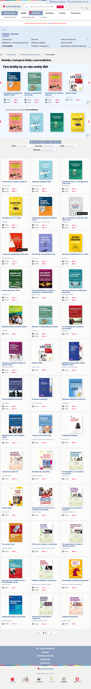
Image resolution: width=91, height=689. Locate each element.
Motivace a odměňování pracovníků (45, 327)
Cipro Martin (5, 403)
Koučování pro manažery (41, 472)
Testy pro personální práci (41, 435)
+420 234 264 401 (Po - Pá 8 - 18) (79, 2)
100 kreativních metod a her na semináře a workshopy (43, 509)
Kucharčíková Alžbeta (45, 584)
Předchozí (37, 633)
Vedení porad (7, 508)
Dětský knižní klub (10, 17)
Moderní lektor (71, 93)
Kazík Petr (4, 330)
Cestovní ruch (6, 39)
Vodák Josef (35, 584)
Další (51, 633)
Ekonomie (34, 39)
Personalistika (7, 46)
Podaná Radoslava (37, 475)
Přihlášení (55, 2)
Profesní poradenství (39, 399)
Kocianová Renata (7, 548)
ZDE (49, 23)
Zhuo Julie (35, 258)
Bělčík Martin (43, 620)
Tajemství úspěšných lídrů (41, 182)
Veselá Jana (65, 584)
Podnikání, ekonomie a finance (30, 54)
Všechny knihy (9, 13)
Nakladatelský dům (28, 17)
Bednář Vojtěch (66, 185)
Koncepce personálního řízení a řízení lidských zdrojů (13, 581)
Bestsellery (50, 13)
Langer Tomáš (36, 367)
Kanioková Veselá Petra (75, 584)
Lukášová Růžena (6, 620)
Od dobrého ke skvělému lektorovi (14, 182)
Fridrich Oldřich (50, 548)
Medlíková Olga (6, 475)
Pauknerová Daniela (67, 512)
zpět (4, 30)
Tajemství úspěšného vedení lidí (73, 399)
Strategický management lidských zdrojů (13, 94)
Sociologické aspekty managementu (75, 580)
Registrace (62, 2)
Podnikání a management (40, 46)
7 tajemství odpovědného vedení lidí (15, 254)
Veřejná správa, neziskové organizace (73, 46)
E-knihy (23, 13)
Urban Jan (35, 330)
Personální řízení (8, 544)
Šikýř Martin (65, 330)
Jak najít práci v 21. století (11, 218)
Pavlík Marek (35, 620)
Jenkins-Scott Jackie (7, 258)
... (78, 367)
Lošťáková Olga (6, 185)
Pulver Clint (65, 222)
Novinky (62, 13)
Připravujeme (76, 13)
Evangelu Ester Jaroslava (39, 439)
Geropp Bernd (65, 403)
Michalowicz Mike (37, 185)
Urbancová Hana (36, 222)
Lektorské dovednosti (10, 472)
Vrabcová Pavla (46, 222)
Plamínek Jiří (5, 294)
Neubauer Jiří (49, 439)
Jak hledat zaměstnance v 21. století (75, 254)
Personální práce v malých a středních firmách (72, 545)
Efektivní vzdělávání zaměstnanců (44, 580)
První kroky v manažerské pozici (43, 254)
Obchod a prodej (66, 43)
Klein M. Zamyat (36, 512)
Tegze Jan (4, 222)
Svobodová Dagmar (37, 403)
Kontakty (44, 17)
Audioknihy (36, 13)
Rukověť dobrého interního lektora (14, 327)
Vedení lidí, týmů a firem (11, 290)
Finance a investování (74, 39)
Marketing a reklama (38, 43)
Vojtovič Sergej (6, 584)
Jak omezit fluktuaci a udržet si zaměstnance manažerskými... (43, 291)
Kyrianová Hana (73, 367)
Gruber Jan (65, 367)
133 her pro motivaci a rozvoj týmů (44, 544)
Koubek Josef (65, 548)
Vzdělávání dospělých (70, 435)
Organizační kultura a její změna (13, 617)
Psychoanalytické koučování (12, 399)
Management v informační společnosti (15, 43)
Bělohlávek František (67, 294)
